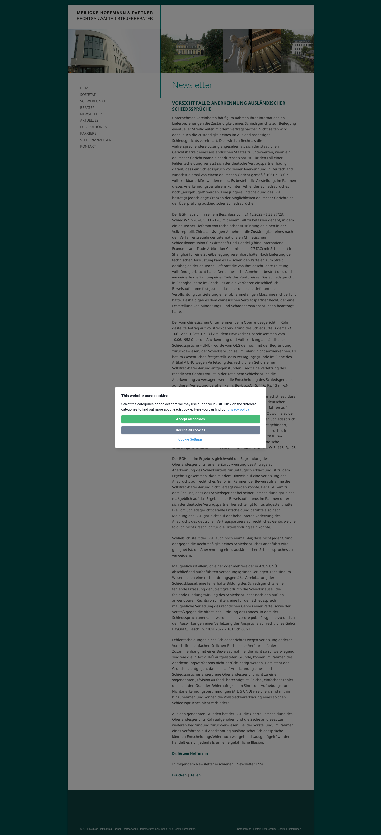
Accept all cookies (190, 419)
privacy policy (238, 409)
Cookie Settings (190, 439)
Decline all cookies (190, 430)
